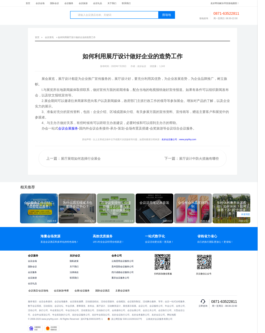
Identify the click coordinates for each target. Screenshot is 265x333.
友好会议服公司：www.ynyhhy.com (179, 139)
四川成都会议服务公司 (123, 272)
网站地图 (171, 314)
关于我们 (111, 3)
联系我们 (126, 3)
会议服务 (68, 3)
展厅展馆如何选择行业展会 (81, 158)
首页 (28, 3)
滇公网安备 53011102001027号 (124, 319)
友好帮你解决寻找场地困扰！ (225, 3)
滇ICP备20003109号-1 (92, 319)
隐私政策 (74, 261)
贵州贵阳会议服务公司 (123, 266)
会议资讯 (49, 37)
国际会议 (54, 3)
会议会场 (40, 3)
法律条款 (74, 272)
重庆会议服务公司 (120, 278)
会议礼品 (97, 3)
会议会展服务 (68, 128)
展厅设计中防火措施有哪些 (199, 158)
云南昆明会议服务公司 (123, 261)
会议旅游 (83, 3)
